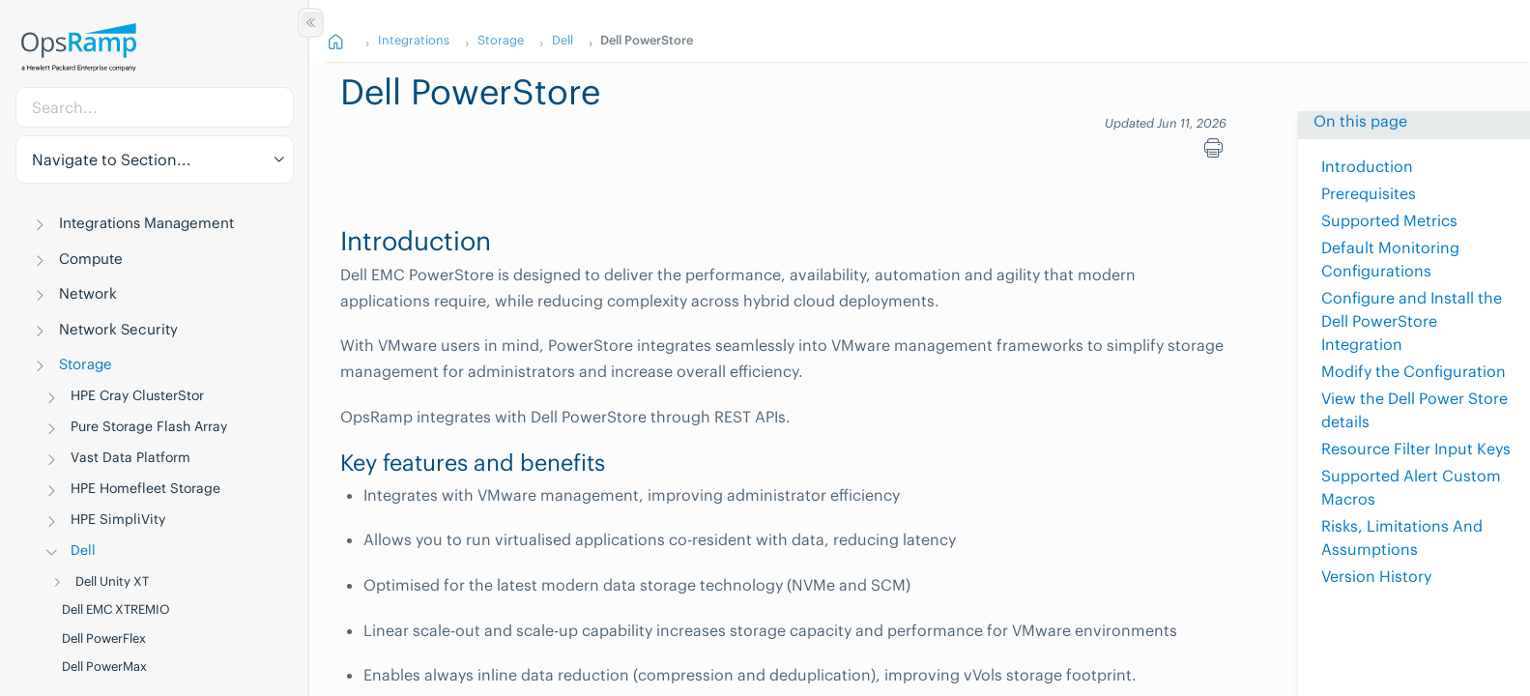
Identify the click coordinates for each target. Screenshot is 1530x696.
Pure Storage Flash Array (149, 426)
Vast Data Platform (130, 457)
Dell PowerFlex (104, 638)
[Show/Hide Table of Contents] (311, 23)
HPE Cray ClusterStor (137, 395)
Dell (83, 550)
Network (88, 293)
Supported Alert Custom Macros (1411, 487)
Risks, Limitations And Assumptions (1402, 537)
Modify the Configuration (1413, 371)
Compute (91, 258)
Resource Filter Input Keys (1416, 448)
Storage (85, 364)
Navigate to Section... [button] (111, 159)
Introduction (1367, 166)
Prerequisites (1368, 193)
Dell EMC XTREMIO (116, 609)
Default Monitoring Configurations (1390, 259)
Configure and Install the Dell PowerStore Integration (1411, 321)
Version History (1376, 576)
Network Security (118, 329)
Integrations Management (146, 223)
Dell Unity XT (112, 581)
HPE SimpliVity (118, 519)
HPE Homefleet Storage (145, 488)
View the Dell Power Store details (1414, 410)
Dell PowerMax (104, 666)
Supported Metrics (1389, 220)
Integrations (413, 39)
